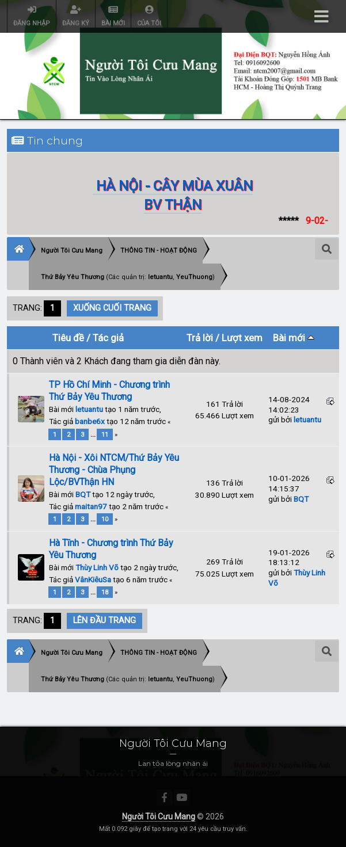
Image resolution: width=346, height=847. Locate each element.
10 (104, 519)
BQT (82, 494)
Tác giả (108, 338)
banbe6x (90, 421)
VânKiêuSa (93, 579)
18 (104, 592)
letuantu (89, 409)
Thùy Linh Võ (97, 567)
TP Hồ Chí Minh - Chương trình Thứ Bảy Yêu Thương (109, 390)
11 (104, 434)
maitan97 (91, 506)
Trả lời (200, 338)
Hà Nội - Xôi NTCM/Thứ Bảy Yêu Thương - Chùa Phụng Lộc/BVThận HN (114, 469)
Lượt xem (242, 338)
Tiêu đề (68, 338)
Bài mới (293, 338)
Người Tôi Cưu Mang (158, 816)
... (93, 434)
